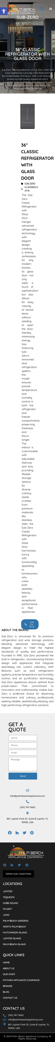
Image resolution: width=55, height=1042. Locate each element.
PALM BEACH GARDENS (15, 920)
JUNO (6, 914)
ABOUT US (8, 968)
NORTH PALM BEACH (14, 926)
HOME (6, 962)
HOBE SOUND (10, 903)
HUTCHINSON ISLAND (15, 932)
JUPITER (7, 891)
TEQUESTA (9, 897)
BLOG (6, 991)
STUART (7, 908)
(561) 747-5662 (27, 807)
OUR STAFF (9, 974)
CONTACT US (10, 997)
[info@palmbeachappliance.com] (27, 790)
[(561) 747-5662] (27, 801)
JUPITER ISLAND (12, 938)
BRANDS (7, 986)
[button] (4, 11)
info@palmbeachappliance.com (27, 795)
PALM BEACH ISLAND (14, 944)
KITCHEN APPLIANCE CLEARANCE (21, 980)
